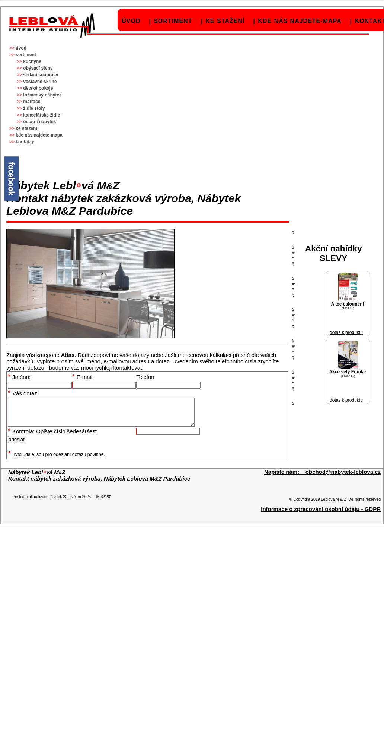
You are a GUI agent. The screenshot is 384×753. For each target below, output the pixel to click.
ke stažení (224, 21)
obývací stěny (37, 68)
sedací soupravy (40, 74)
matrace (31, 101)
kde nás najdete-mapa (299, 21)
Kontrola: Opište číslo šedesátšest (52, 437)
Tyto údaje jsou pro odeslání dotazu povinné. (56, 460)
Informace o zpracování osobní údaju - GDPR (321, 514)
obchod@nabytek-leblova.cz (343, 477)
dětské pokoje (38, 88)
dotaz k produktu (346, 332)
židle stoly (34, 108)
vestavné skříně (40, 81)
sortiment (173, 21)
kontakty (25, 141)
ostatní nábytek (39, 121)
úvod (131, 21)
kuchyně (32, 61)
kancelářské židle (41, 115)
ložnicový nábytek (42, 95)
